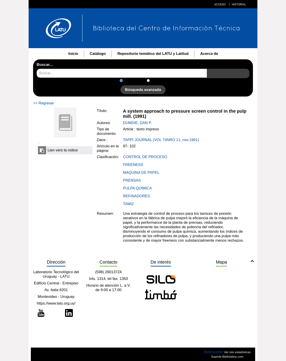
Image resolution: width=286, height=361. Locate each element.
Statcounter (213, 352)
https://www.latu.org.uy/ (56, 303)
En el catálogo (136, 81)
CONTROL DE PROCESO (145, 157)
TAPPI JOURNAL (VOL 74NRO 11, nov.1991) (161, 140)
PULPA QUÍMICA (137, 188)
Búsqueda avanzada (143, 90)
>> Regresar (43, 103)
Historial (237, 4)
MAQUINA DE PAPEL (141, 172)
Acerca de (209, 54)
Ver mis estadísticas (237, 352)
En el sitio (160, 81)
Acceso (220, 4)
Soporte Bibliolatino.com (227, 356)
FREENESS (133, 165)
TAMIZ (128, 204)
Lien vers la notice (63, 150)
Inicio (73, 54)
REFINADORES (136, 196)
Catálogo (98, 54)
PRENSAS (132, 180)
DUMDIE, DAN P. (137, 123)
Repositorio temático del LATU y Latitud (153, 54)
